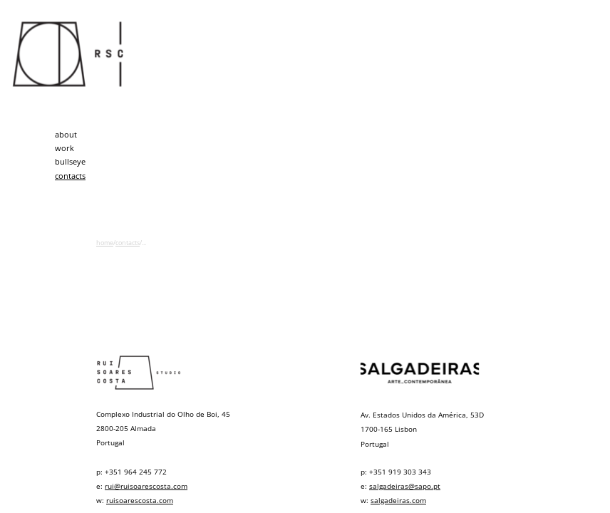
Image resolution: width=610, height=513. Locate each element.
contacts (70, 175)
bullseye (70, 161)
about (66, 134)
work (64, 147)
